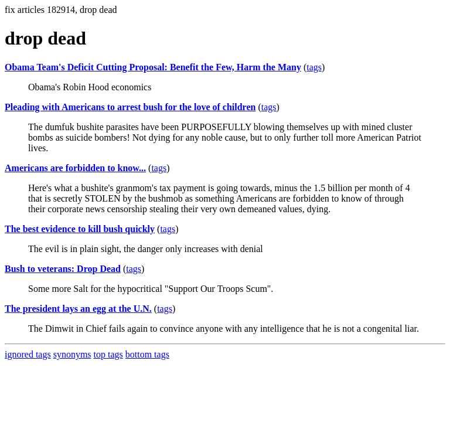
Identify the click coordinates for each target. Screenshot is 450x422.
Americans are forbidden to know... (75, 168)
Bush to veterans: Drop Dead (63, 269)
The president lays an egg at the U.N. (78, 309)
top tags (108, 354)
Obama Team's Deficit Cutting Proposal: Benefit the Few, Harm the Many (153, 67)
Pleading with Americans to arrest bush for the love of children (130, 107)
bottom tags (147, 354)
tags (314, 67)
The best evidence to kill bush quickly (80, 229)
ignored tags (28, 354)
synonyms (72, 354)
